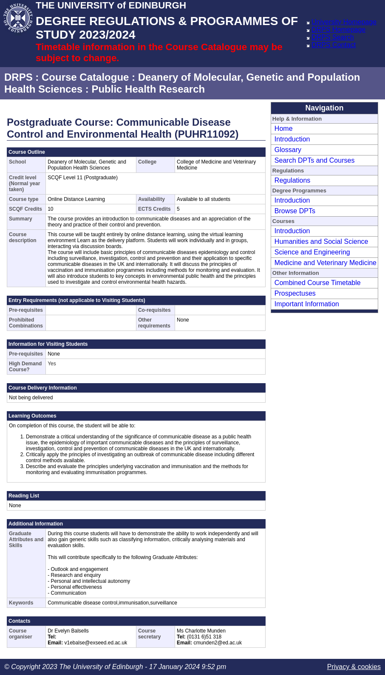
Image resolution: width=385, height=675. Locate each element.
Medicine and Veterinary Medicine (326, 262)
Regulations (293, 180)
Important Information (307, 304)
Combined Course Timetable (318, 282)
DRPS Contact (333, 44)
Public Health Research (148, 89)
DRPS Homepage (338, 29)
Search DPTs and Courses (315, 160)
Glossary (288, 149)
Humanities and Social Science (321, 241)
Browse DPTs (295, 211)
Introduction (292, 139)
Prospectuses (295, 293)
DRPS (18, 77)
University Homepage (344, 21)
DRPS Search (332, 37)
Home (284, 128)
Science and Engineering (312, 252)
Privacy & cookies (354, 666)
